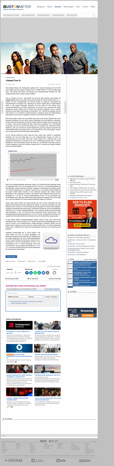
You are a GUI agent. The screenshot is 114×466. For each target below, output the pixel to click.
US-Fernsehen (33, 452)
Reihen (17, 446)
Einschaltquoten (43, 455)
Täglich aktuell (47, 448)
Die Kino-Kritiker (74, 446)
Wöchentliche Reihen (48, 445)
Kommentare (11, 257)
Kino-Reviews (61, 448)
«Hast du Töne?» (76, 244)
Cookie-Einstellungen (90, 452)
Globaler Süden (58, 15)
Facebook (4, 450)
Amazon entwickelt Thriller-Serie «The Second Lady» (82, 185)
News (49, 6)
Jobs (86, 446)
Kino (78, 6)
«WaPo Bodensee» (77, 254)
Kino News (6, 455)
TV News (37, 455)
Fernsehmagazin (18, 455)
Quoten (58, 6)
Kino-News (73, 445)
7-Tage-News (5, 449)
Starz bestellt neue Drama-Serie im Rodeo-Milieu (83, 190)
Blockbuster (54, 455)
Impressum (87, 453)
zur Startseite (33, 279)
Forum (85, 6)
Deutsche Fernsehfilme (84, 455)
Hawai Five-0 (21, 261)
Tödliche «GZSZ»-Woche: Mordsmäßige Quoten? (81, 249)
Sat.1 (59, 100)
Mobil (3, 448)
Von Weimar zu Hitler (11, 15)
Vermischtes (32, 446)
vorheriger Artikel (12, 279)
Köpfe (31, 450)
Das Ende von (72, 15)
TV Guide (50, 455)
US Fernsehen (32, 455)
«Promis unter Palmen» (78, 252)
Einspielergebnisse (75, 448)
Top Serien (92, 455)
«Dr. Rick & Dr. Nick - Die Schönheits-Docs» (82, 240)
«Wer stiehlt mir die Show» (79, 237)
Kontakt (87, 448)
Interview (18, 448)
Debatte (59, 445)
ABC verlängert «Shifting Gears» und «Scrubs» (82, 188)
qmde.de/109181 (56, 266)
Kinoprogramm (75, 455)
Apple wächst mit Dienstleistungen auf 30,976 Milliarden (82, 179)
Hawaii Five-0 (31, 261)
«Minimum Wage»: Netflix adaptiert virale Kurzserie (81, 192)
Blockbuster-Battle (75, 449)
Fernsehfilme (61, 455)
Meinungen (68, 6)
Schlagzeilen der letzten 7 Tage (78, 197)
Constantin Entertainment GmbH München (82, 263)
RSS (3, 445)
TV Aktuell (12, 455)
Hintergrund (18, 445)
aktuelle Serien (68, 455)
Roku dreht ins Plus (75, 182)
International (33, 449)
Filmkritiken (25, 455)
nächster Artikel (55, 279)
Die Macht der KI (44, 15)
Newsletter (4, 446)
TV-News (32, 445)
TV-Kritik (59, 446)
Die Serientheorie (28, 15)
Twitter (3, 452)
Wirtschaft (32, 448)
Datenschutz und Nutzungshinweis (89, 450)
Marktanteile (46, 446)
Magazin (41, 6)
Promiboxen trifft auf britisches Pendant (81, 195)
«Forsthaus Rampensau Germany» (81, 246)
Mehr (93, 6)
